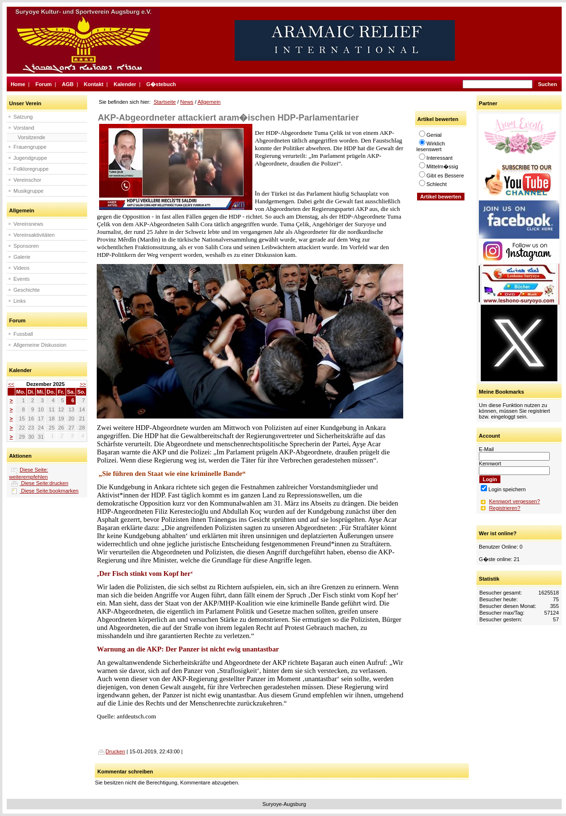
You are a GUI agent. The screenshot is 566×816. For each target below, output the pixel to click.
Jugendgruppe (30, 158)
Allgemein (208, 102)
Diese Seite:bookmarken (49, 491)
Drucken (111, 751)
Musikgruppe (28, 191)
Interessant (436, 158)
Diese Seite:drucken (44, 483)
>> (82, 384)
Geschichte (26, 290)
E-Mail (486, 449)
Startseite (165, 102)
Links (19, 301)
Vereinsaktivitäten (34, 235)
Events (21, 279)
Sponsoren (26, 246)
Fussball (23, 334)
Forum (43, 84)
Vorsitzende (31, 137)
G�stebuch (161, 84)
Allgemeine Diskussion (40, 345)
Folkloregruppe (30, 169)
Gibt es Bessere (441, 175)
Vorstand (23, 128)
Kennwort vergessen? (514, 501)
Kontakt (93, 84)
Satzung (23, 117)
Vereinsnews (28, 224)
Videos (21, 268)
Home (18, 84)
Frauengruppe (29, 147)
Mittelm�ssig (438, 166)
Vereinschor (27, 180)
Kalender (124, 84)
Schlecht (433, 184)
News (186, 102)
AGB (67, 84)
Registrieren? (504, 508)
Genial (430, 135)
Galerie (21, 257)
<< (11, 384)
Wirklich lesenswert (431, 146)
